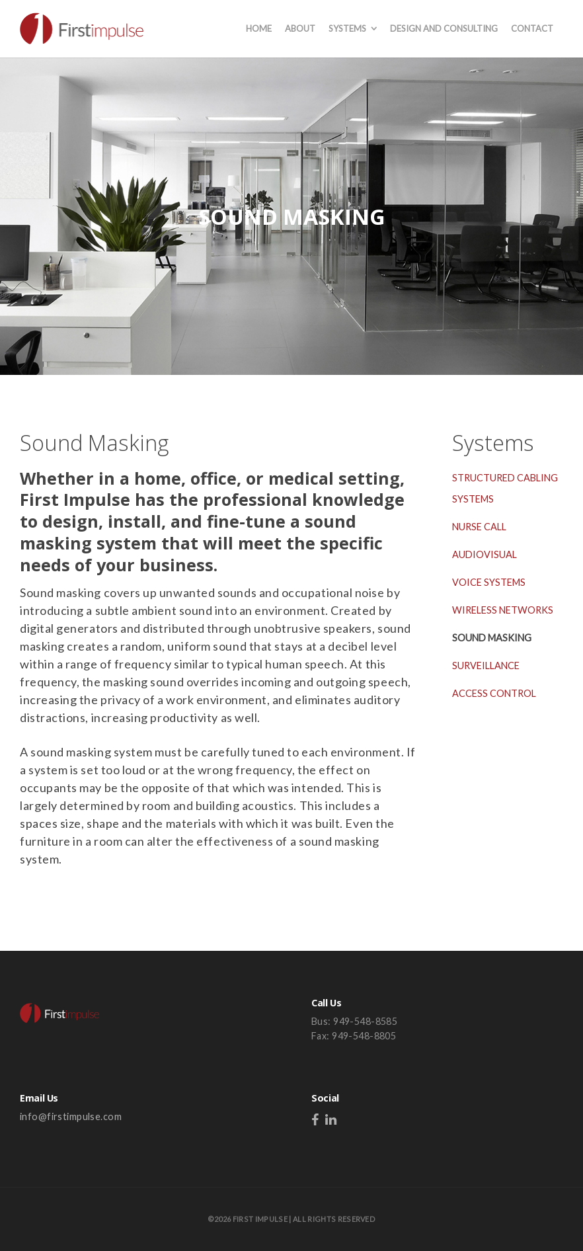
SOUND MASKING (491, 637)
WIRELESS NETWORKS (502, 610)
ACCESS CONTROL (494, 693)
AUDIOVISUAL (484, 554)
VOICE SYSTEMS (488, 582)
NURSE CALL (479, 526)
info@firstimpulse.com (71, 1116)
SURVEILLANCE (486, 665)
